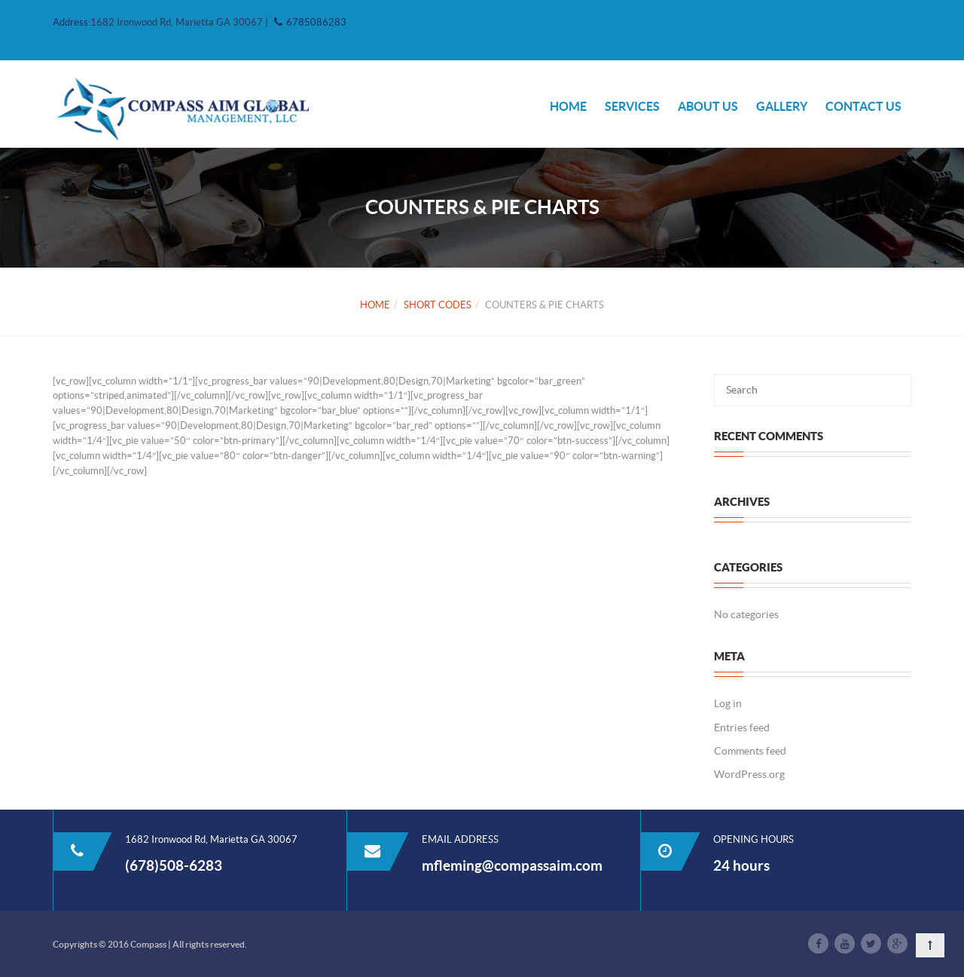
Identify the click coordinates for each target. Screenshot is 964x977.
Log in (728, 703)
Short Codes (437, 305)
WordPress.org (749, 774)
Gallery (781, 106)
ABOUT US (708, 106)
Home (375, 305)
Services (632, 106)
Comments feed (750, 751)
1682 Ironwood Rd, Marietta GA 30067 (177, 22)
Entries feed (742, 727)
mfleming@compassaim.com (512, 865)
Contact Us (863, 106)
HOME (568, 106)
